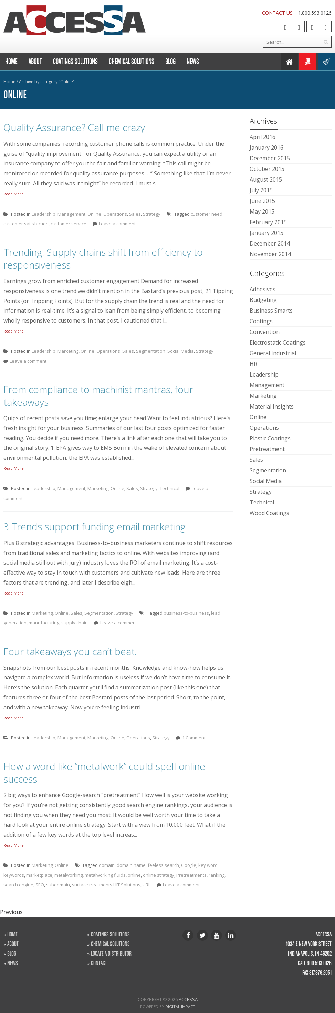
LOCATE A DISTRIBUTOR (111, 953)
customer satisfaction (26, 223)
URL (146, 885)
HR (253, 364)
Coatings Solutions (75, 61)
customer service (68, 223)
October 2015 (267, 169)
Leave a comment (117, 223)
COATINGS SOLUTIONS (110, 934)
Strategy (151, 214)
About (35, 61)
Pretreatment (267, 449)
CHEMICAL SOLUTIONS (110, 943)
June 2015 (262, 201)
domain (107, 865)
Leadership (43, 214)
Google (188, 865)
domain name (131, 865)
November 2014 (270, 254)
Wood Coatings (269, 513)
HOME (12, 934)
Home (11, 61)
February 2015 (268, 222)
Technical (169, 488)
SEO (39, 885)
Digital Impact (180, 1006)
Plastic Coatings (270, 438)
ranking (216, 875)
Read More (13, 193)
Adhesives (262, 289)
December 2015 (270, 158)
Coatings (261, 321)
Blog (170, 61)
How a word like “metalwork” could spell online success (104, 772)
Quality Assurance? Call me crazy (74, 127)
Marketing (67, 351)
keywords (13, 875)
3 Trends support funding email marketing (94, 526)
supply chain (74, 623)
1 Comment (194, 737)
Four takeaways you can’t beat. (70, 651)
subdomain (58, 885)
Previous (11, 912)
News (193, 61)
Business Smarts (271, 310)
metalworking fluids (105, 875)
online (134, 875)
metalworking (68, 875)
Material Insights (272, 406)
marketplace (39, 875)
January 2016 (266, 147)
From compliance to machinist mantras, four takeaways (98, 395)
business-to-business (186, 613)
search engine (18, 885)
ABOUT (13, 943)
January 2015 (266, 233)
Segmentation (150, 351)
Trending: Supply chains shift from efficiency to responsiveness (103, 258)
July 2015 (261, 190)
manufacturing (44, 623)
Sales (135, 214)
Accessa (188, 999)
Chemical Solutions (131, 61)
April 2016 (262, 137)
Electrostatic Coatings (278, 342)
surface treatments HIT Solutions (106, 885)
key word (208, 865)
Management (71, 214)
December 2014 (270, 243)
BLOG (11, 953)
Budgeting (263, 300)
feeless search (163, 865)
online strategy (158, 875)
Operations (115, 214)
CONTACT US (277, 13)
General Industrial (273, 353)
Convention (265, 332)
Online (94, 214)
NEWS (12, 963)
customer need (206, 214)
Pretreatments (191, 875)
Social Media (180, 351)
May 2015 (262, 211)
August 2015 (266, 179)
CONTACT (99, 963)
